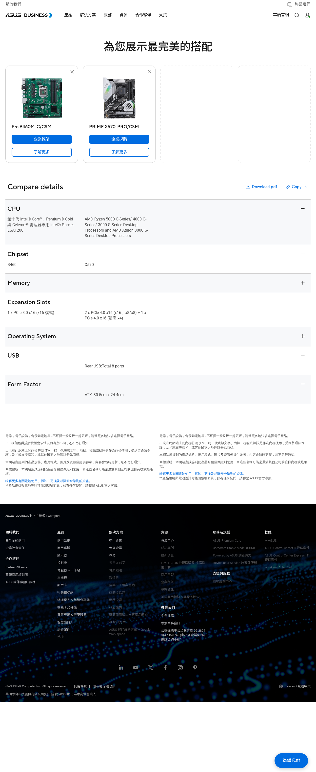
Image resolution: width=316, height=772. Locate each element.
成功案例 (63, 660)
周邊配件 (11, 690)
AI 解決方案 (65, 622)
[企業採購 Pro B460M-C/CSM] (42, 139)
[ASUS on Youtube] (136, 737)
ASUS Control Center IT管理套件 (183, 567)
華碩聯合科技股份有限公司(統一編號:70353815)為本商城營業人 (50, 764)
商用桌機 (11, 608)
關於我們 (13, 4)
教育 (60, 555)
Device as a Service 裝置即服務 (131, 605)
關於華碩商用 (15, 540)
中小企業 (63, 540)
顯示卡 (10, 645)
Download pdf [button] (261, 187)
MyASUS (167, 559)
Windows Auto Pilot (174, 586)
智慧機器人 (13, 682)
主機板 (10, 638)
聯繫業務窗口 (118, 548)
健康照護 (63, 570)
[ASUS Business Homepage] (28, 15)
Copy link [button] (297, 187)
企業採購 (115, 540)
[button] (297, 15)
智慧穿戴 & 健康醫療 (20, 675)
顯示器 (10, 616)
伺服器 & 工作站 (16, 630)
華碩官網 (281, 15)
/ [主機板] (39, 516)
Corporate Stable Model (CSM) (130, 590)
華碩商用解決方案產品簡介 (76, 709)
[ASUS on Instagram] (180, 737)
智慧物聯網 (13, 653)
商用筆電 (11, 601)
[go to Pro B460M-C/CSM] (41, 98)
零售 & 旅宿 (65, 563)
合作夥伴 (12, 559)
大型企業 (63, 548)
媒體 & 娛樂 (65, 592)
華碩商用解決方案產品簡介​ (76, 615)
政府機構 (63, 607)
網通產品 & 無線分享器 (21, 660)
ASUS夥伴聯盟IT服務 (20, 582)
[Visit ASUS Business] (19, 515)
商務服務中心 (170, 540)
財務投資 (63, 600)
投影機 (10, 623)
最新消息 (63, 668)
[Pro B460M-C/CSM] (42, 125)
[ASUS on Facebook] (165, 737)
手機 (8, 697)
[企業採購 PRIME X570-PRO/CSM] (119, 139)
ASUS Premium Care (123, 583)
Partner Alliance (16, 567)
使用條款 (80, 756)
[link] (42, 152)
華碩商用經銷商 (16, 575)
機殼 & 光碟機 (15, 668)
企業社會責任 (15, 548)
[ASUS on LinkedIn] (121, 737)
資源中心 (63, 653)
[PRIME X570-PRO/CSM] (119, 125)
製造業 (62, 577)
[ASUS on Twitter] (151, 737)
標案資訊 (63, 702)
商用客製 (63, 687)
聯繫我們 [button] (299, 4)
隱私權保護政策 (104, 756)
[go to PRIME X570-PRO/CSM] (119, 98)
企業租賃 (63, 694)
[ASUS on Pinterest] (195, 737)
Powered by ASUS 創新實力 (128, 598)
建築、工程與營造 (70, 585)
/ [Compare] (52, 516)
